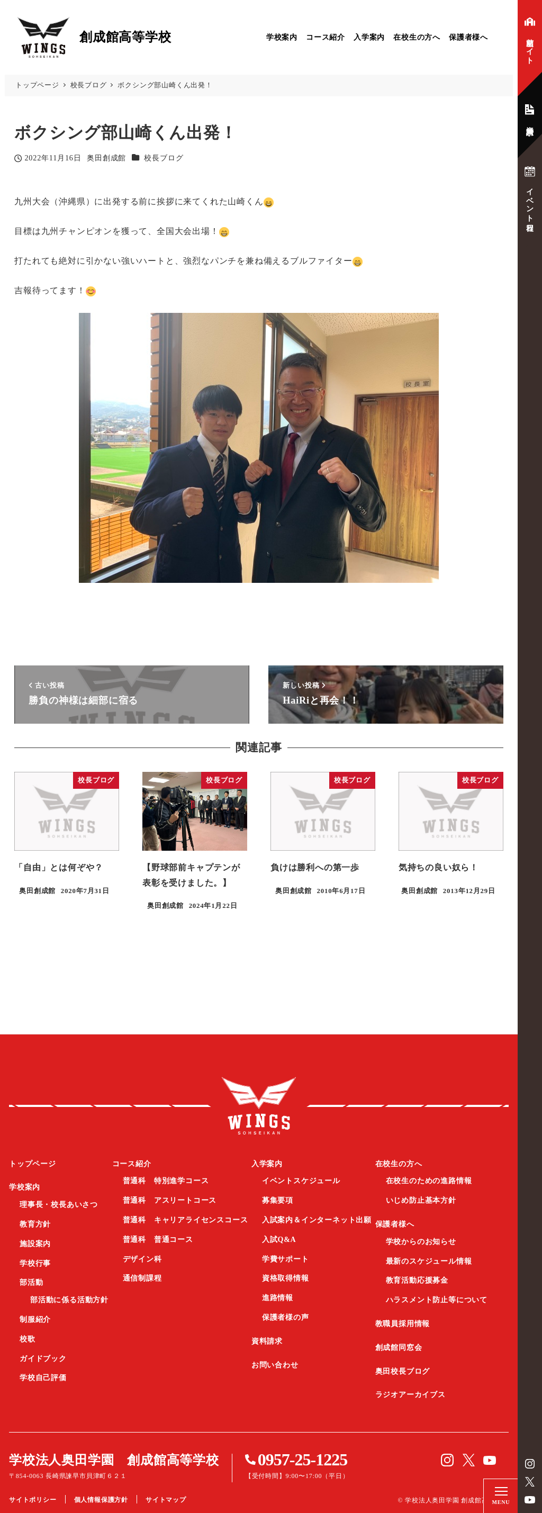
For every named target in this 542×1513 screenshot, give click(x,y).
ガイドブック (43, 1359)
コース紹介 (325, 37)
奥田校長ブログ (402, 1371)
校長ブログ (163, 158)
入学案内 (369, 37)
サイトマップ (166, 1499)
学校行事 (35, 1263)
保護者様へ (468, 37)
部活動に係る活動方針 (69, 1300)
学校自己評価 (43, 1378)
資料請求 (267, 1341)
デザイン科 (142, 1259)
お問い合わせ (275, 1365)
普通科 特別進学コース (166, 1181)
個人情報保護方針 (101, 1499)
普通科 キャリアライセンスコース (185, 1220)
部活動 (31, 1282)
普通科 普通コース (158, 1240)
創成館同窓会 (398, 1348)
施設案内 (35, 1244)
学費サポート (285, 1259)
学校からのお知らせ (421, 1242)
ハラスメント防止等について (436, 1300)
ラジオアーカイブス (410, 1395)
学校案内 (281, 37)
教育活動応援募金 (417, 1280)
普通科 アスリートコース (170, 1200)
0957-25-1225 (302, 1459)
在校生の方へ (416, 37)
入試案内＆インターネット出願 (317, 1220)
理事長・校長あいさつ (59, 1205)
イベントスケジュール (301, 1181)
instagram (530, 1464)
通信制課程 (142, 1278)
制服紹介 (35, 1319)
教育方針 (35, 1224)
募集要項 (277, 1200)
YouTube (530, 1500)
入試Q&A (279, 1240)
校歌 (27, 1339)
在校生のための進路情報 (429, 1181)
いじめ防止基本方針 (421, 1200)
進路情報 (277, 1298)
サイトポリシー (33, 1499)
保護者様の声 (285, 1317)
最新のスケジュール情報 (429, 1261)
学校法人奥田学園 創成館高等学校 (114, 1460)
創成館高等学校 (259, 1106)
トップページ (32, 1164)
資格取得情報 (285, 1278)
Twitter (530, 1482)
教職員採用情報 (402, 1324)
